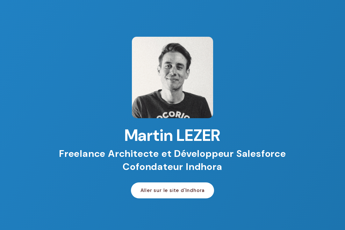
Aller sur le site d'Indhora (172, 190)
